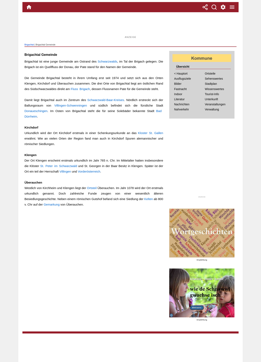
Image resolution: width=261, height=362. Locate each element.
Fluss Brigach (80, 89)
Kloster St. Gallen (150, 133)
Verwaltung (212, 109)
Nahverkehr (181, 109)
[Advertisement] (130, 25)
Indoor (178, 94)
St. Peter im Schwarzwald (58, 166)
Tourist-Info (212, 94)
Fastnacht (180, 89)
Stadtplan (211, 83)
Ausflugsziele (182, 78)
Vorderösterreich (89, 171)
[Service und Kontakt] (223, 7)
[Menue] (232, 7)
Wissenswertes (214, 89)
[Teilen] (205, 7)
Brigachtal (29, 45)
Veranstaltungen (215, 104)
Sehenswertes (214, 78)
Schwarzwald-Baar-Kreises (105, 100)
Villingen (65, 171)
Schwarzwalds (107, 61)
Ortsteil (92, 188)
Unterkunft (211, 99)
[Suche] (214, 7)
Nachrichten (181, 104)
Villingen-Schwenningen (70, 105)
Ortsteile (210, 73)
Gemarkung (52, 204)
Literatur (179, 99)
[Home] (28, 7)
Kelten (148, 199)
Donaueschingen (36, 111)
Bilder (177, 83)
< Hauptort (181, 73)
